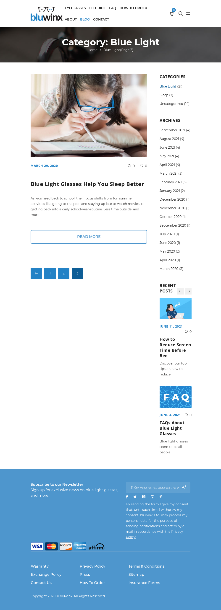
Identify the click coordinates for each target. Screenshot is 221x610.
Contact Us (41, 583)
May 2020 (167, 251)
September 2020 (173, 225)
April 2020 (168, 260)
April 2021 (167, 165)
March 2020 (169, 269)
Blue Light (168, 86)
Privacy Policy (92, 566)
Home (92, 50)
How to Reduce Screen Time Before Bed (175, 347)
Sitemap (136, 574)
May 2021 (167, 156)
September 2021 (172, 130)
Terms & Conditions (146, 566)
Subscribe (184, 487)
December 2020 (172, 199)
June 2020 (168, 243)
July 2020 (167, 234)
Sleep (164, 95)
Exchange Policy (46, 574)
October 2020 (171, 217)
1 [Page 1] (50, 273)
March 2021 (168, 173)
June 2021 (167, 147)
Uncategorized (171, 104)
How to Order (92, 583)
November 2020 (172, 208)
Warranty (40, 566)
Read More (89, 237)
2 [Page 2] (64, 273)
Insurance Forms (144, 583)
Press (85, 574)
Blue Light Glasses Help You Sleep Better (87, 184)
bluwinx (66, 596)
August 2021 (169, 139)
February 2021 (171, 182)
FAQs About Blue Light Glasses (172, 428)
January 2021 (170, 191)
